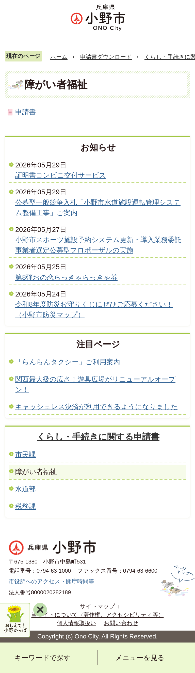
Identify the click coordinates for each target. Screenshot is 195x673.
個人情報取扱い (76, 623)
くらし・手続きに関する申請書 (98, 437)
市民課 (25, 454)
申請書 (25, 112)
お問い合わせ (121, 623)
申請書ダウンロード (106, 57)
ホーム (59, 57)
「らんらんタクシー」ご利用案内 (67, 362)
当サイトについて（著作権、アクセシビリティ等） (97, 615)
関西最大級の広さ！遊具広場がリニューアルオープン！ (95, 384)
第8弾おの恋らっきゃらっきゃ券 (66, 277)
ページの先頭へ (177, 581)
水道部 (25, 489)
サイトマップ (97, 606)
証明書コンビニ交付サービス (60, 175)
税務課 (25, 506)
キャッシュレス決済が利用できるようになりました (96, 407)
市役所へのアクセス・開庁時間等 (51, 581)
